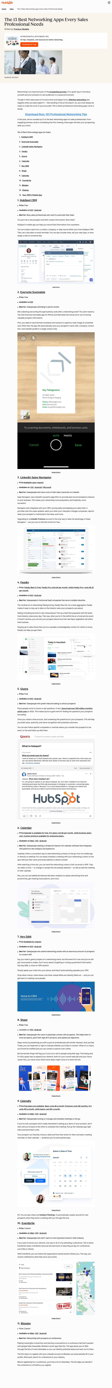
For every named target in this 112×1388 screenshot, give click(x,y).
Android (37, 210)
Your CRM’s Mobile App (32, 195)
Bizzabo (25, 185)
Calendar (25, 161)
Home (4, 9)
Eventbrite (26, 180)
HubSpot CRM (27, 137)
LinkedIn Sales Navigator (32, 147)
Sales (12, 9)
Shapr (24, 171)
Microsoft (47, 487)
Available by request (32, 942)
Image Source (56, 287)
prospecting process (58, 92)
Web (32, 841)
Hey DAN (25, 166)
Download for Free (29, 44)
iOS (31, 210)
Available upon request (33, 483)
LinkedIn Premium (38, 519)
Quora (24, 156)
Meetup (25, 190)
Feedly (24, 151)
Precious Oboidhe (21, 29)
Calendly (25, 176)
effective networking (77, 100)
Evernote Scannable (30, 142)
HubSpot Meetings (47, 1215)
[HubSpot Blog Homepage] (7, 2)
